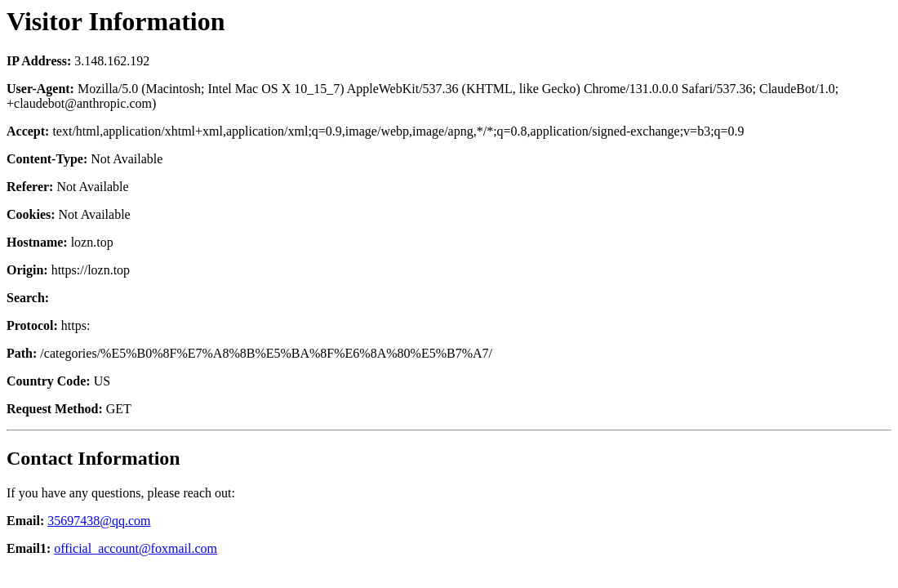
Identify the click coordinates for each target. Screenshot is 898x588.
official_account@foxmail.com (135, 548)
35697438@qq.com (98, 521)
